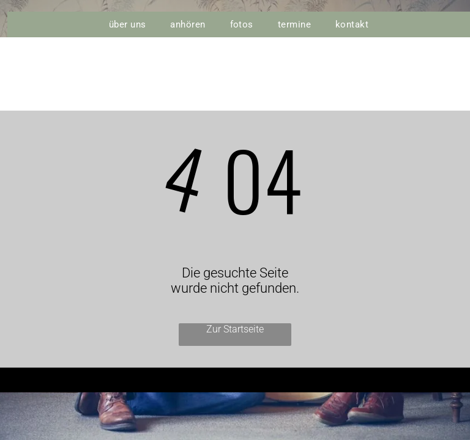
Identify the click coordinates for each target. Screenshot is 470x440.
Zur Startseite (235, 329)
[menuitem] (128, 24)
